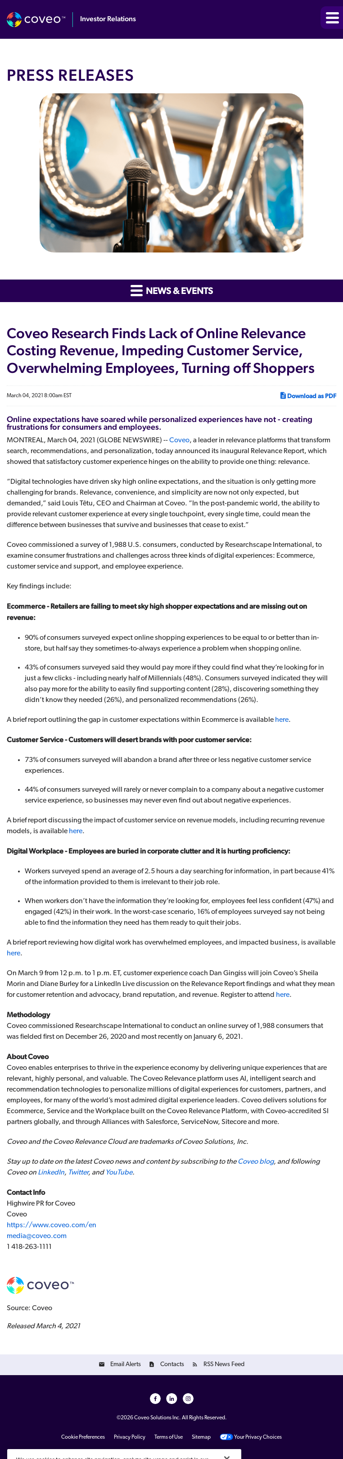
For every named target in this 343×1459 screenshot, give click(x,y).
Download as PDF (307, 395)
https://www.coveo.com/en (51, 1225)
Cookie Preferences (83, 1437)
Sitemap (201, 1437)
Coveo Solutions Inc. (157, 1418)
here (282, 720)
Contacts (172, 1364)
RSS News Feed (223, 1364)
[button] (331, 17)
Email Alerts (125, 1364)
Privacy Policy (129, 1437)
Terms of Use (168, 1437)
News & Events (172, 290)
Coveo (179, 440)
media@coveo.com (37, 1236)
